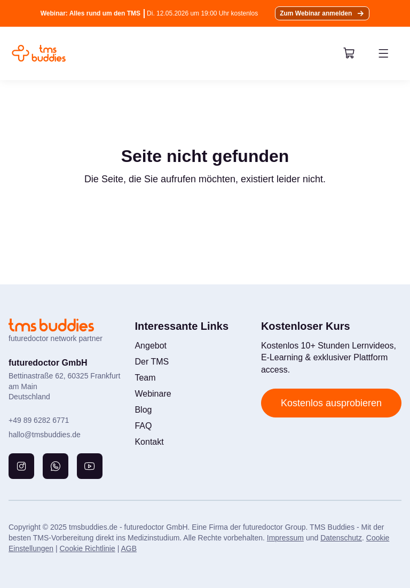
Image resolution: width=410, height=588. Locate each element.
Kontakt (149, 441)
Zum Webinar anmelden (316, 13)
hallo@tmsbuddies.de (45, 434)
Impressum (285, 537)
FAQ (143, 425)
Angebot (151, 345)
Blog (143, 409)
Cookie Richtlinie (87, 548)
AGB (129, 548)
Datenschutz (341, 537)
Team (145, 377)
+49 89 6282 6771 (39, 420)
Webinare (153, 393)
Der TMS (152, 361)
